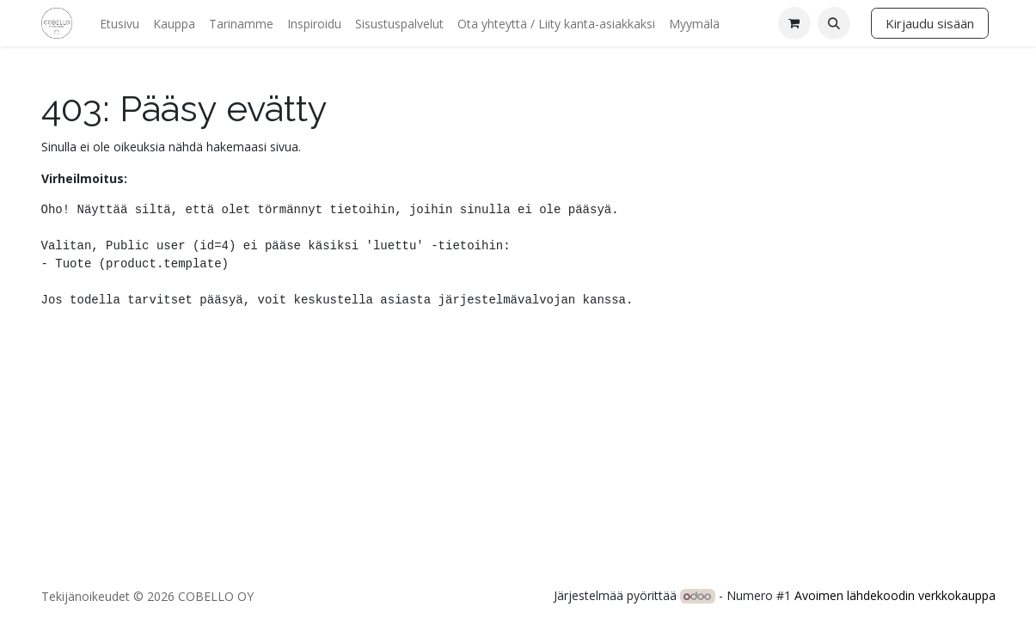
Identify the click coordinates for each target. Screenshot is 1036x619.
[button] (834, 23)
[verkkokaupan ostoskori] (794, 23)
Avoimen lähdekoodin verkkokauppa (895, 595)
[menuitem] (119, 24)
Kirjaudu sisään (930, 23)
